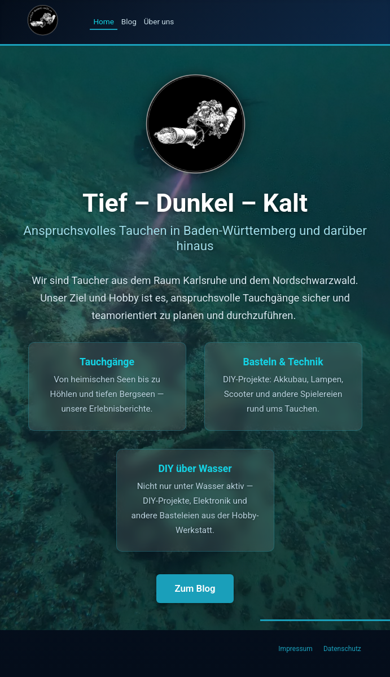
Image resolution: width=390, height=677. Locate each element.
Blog (129, 21)
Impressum (295, 649)
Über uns (159, 21)
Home (103, 21)
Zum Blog (194, 588)
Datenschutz (342, 649)
